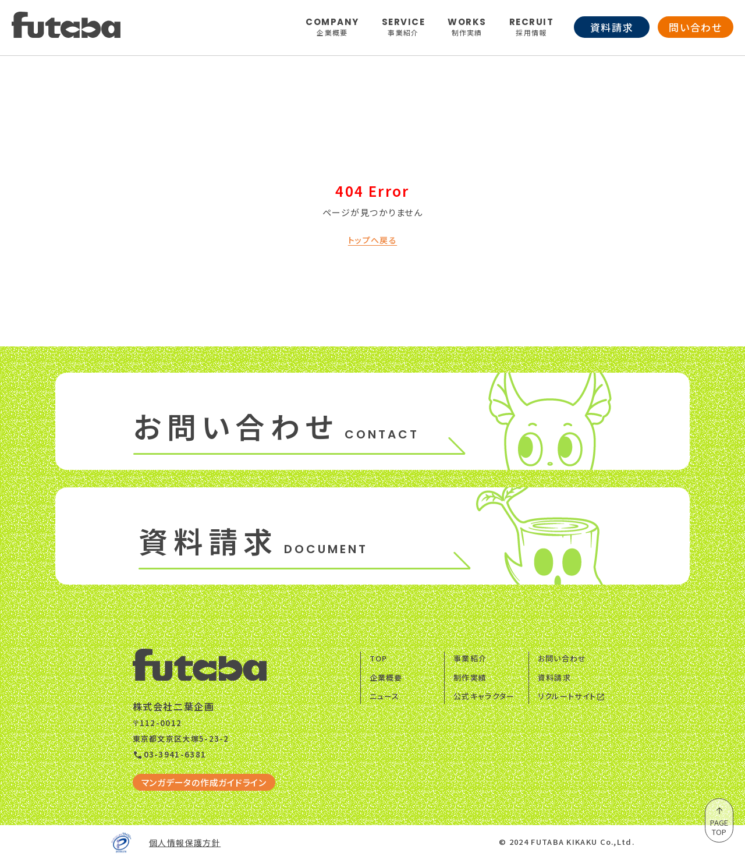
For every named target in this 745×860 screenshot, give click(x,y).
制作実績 (470, 677)
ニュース (385, 696)
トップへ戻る (372, 240)
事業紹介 (470, 658)
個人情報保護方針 (185, 842)
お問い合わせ (562, 658)
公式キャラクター (484, 696)
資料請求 (612, 27)
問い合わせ (695, 27)
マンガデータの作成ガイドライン (204, 782)
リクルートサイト (571, 696)
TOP (379, 658)
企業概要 (386, 677)
